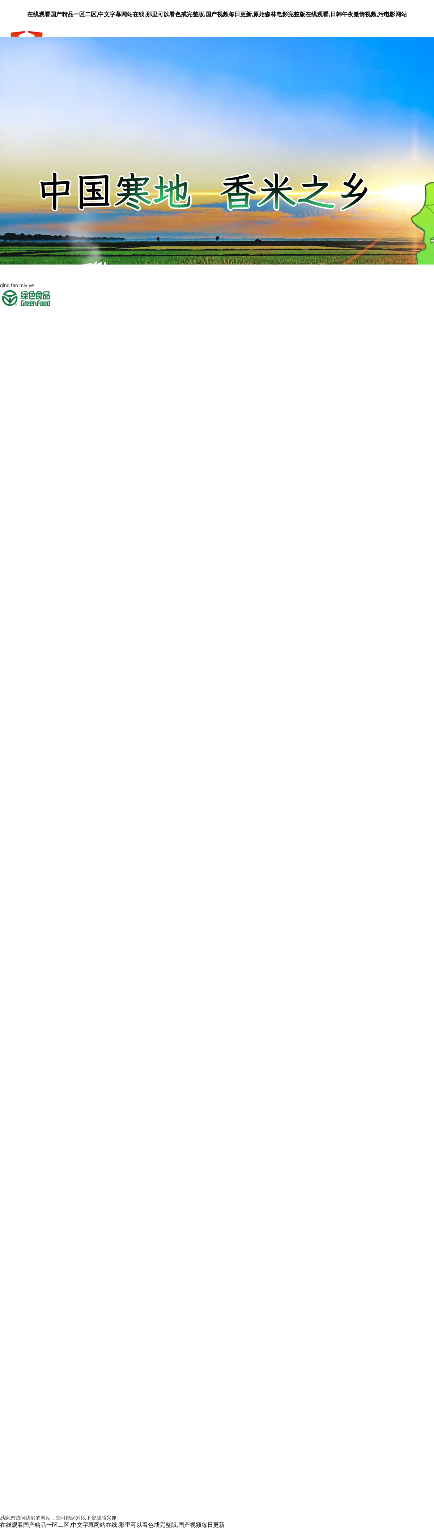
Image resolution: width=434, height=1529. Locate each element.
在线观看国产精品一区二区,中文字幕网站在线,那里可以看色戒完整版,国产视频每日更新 (112, 1525)
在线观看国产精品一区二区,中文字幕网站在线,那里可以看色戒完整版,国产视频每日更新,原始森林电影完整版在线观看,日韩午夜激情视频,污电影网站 (217, 14)
